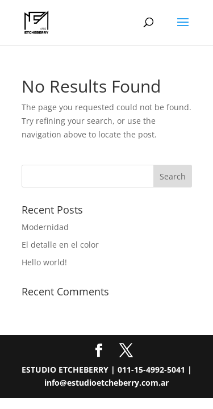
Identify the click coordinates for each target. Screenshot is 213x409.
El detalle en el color (60, 244)
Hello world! (44, 262)
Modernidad (45, 227)
